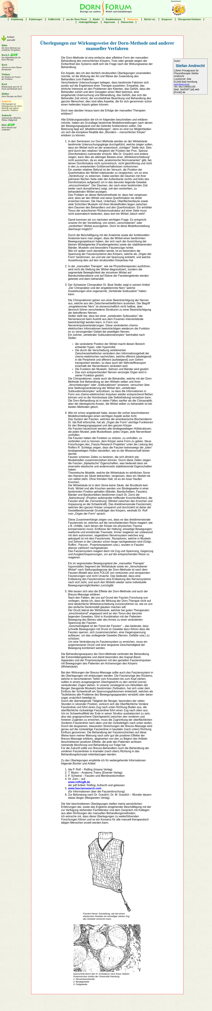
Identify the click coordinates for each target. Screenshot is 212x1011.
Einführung (17, 19)
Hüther (12, 94)
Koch (12, 67)
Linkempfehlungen (88, 22)
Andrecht (12, 105)
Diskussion (132, 19)
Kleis (12, 127)
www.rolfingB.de (79, 782)
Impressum (109, 22)
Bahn (12, 47)
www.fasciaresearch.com (84, 788)
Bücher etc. (150, 19)
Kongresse (166, 19)
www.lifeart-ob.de (181, 84)
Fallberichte (54, 19)
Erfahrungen (35, 19)
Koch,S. (12, 57)
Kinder (96, 19)
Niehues (12, 76)
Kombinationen (113, 19)
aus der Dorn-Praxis (76, 19)
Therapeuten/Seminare (189, 19)
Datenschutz (127, 22)
